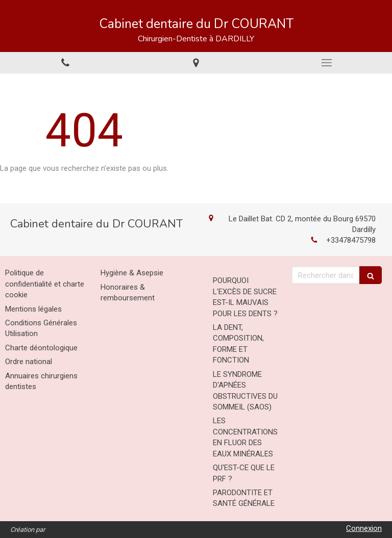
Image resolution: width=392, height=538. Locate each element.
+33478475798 (351, 240)
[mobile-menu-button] (326, 63)
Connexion (364, 528)
